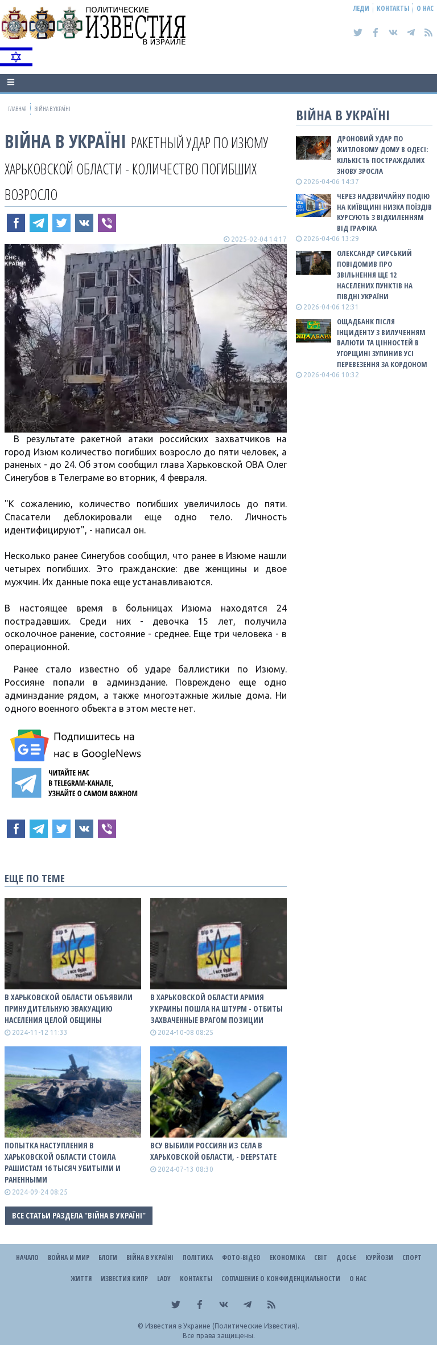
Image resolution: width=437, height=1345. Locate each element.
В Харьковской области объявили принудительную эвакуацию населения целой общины (69, 1008)
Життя (81, 1278)
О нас (425, 8)
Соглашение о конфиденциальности (280, 1278)
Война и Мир (68, 1257)
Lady (164, 1278)
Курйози (379, 1257)
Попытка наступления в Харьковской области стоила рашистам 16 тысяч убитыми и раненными (63, 1162)
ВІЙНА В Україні (65, 141)
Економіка (287, 1257)
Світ (320, 1257)
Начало (27, 1257)
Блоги (107, 1257)
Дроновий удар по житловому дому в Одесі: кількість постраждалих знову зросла (382, 154)
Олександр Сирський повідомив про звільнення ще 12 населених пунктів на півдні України (375, 274)
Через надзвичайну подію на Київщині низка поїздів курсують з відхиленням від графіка (384, 212)
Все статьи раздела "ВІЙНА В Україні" (79, 1215)
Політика (198, 1257)
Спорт (412, 1257)
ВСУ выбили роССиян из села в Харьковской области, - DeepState (213, 1151)
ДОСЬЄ (346, 1257)
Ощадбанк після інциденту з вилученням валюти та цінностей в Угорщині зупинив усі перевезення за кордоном (382, 342)
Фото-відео (241, 1257)
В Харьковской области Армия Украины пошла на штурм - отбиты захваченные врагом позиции (216, 1008)
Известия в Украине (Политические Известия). (222, 1326)
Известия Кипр (124, 1278)
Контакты (393, 8)
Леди (361, 8)
